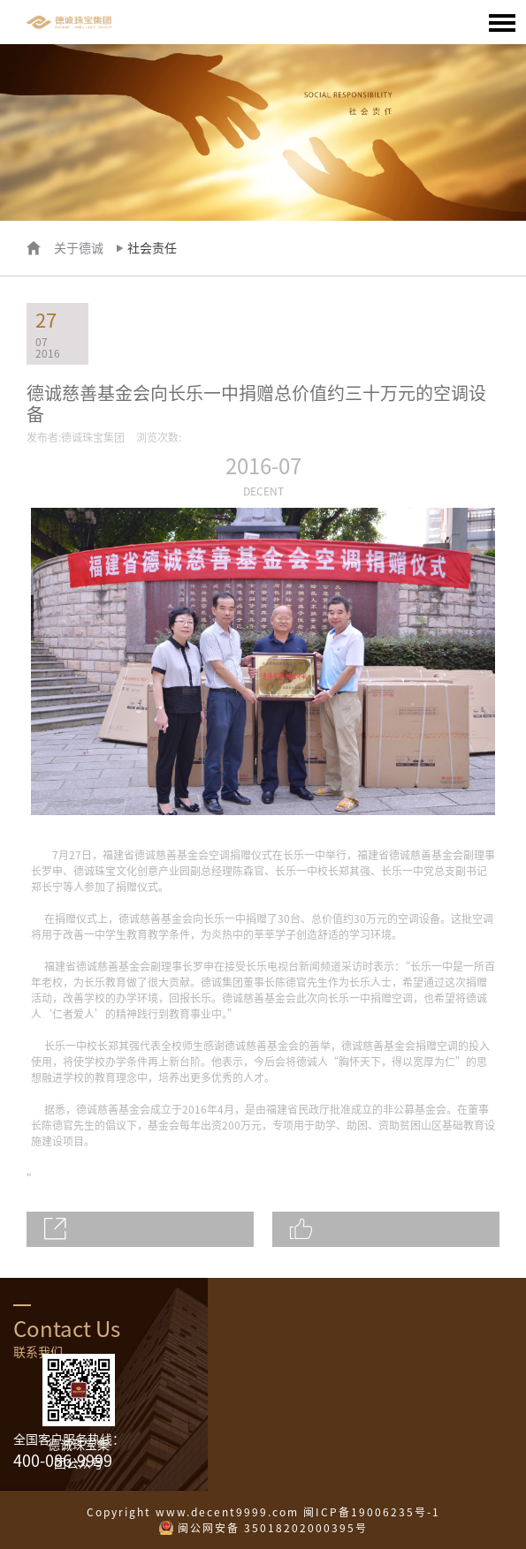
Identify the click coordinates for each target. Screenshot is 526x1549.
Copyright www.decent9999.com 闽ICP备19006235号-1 (263, 1512)
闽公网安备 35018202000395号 (273, 1528)
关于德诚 (78, 248)
